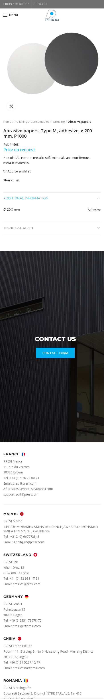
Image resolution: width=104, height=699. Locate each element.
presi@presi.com (25, 483)
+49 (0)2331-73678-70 (25, 620)
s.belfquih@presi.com (29, 542)
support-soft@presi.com (20, 494)
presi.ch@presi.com (27, 584)
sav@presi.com (42, 489)
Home (7, 122)
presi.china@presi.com (29, 668)
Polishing (21, 122)
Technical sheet (18, 228)
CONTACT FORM (55, 353)
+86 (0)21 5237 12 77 (24, 662)
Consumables (40, 122)
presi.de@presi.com (27, 626)
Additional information (25, 198)
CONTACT (40, 4)
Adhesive (94, 209)
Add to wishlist (19, 171)
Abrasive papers (79, 122)
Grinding (59, 122)
